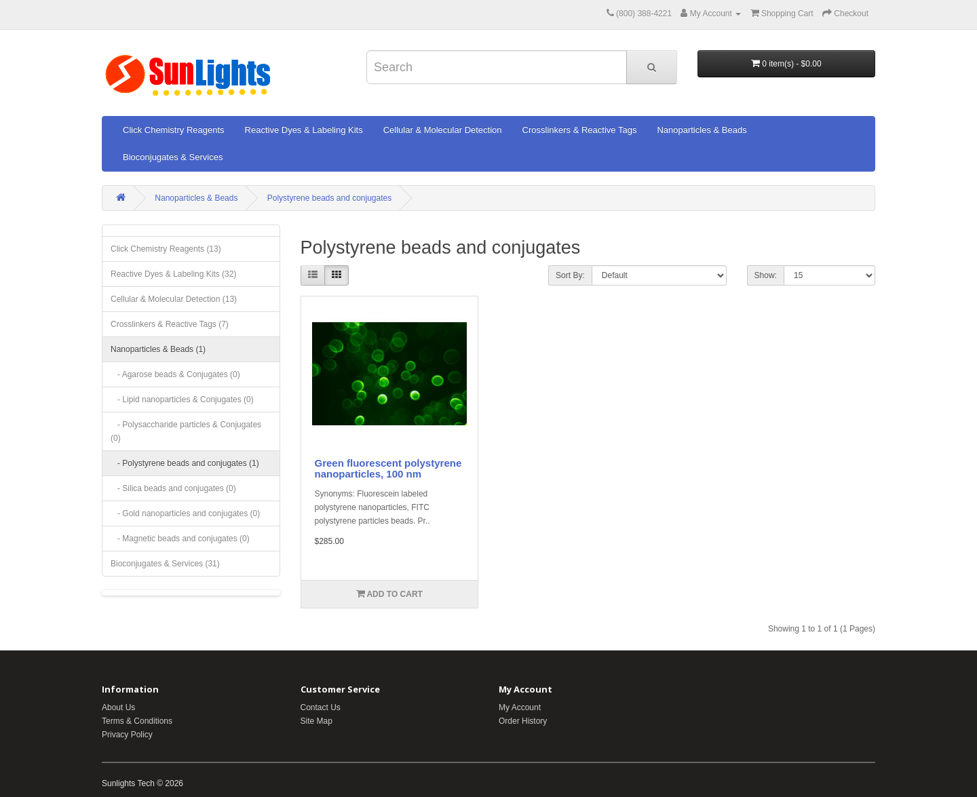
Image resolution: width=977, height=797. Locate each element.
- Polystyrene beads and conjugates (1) (185, 463)
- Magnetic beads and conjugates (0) (180, 538)
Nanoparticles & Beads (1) (158, 349)
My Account (520, 707)
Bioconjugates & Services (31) (165, 563)
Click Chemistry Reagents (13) (166, 249)
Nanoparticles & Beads (701, 130)
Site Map (316, 721)
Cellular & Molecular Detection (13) (174, 299)
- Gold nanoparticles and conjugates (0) (185, 513)
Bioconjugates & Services (173, 157)
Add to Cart (389, 594)
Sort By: (570, 275)
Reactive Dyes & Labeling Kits (304, 130)
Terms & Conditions (137, 721)
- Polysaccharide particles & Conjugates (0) (186, 431)
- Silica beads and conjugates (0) (173, 488)
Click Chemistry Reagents (174, 130)
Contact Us (321, 707)
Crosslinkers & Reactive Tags (579, 130)
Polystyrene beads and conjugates (329, 198)
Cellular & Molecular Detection (442, 130)
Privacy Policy (127, 734)
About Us (118, 707)
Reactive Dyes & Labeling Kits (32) (173, 274)
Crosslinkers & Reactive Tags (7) (170, 324)
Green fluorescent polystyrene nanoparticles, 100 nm (388, 468)
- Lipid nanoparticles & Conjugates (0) (182, 399)
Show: (765, 275)
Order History (523, 721)
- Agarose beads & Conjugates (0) (175, 374)
